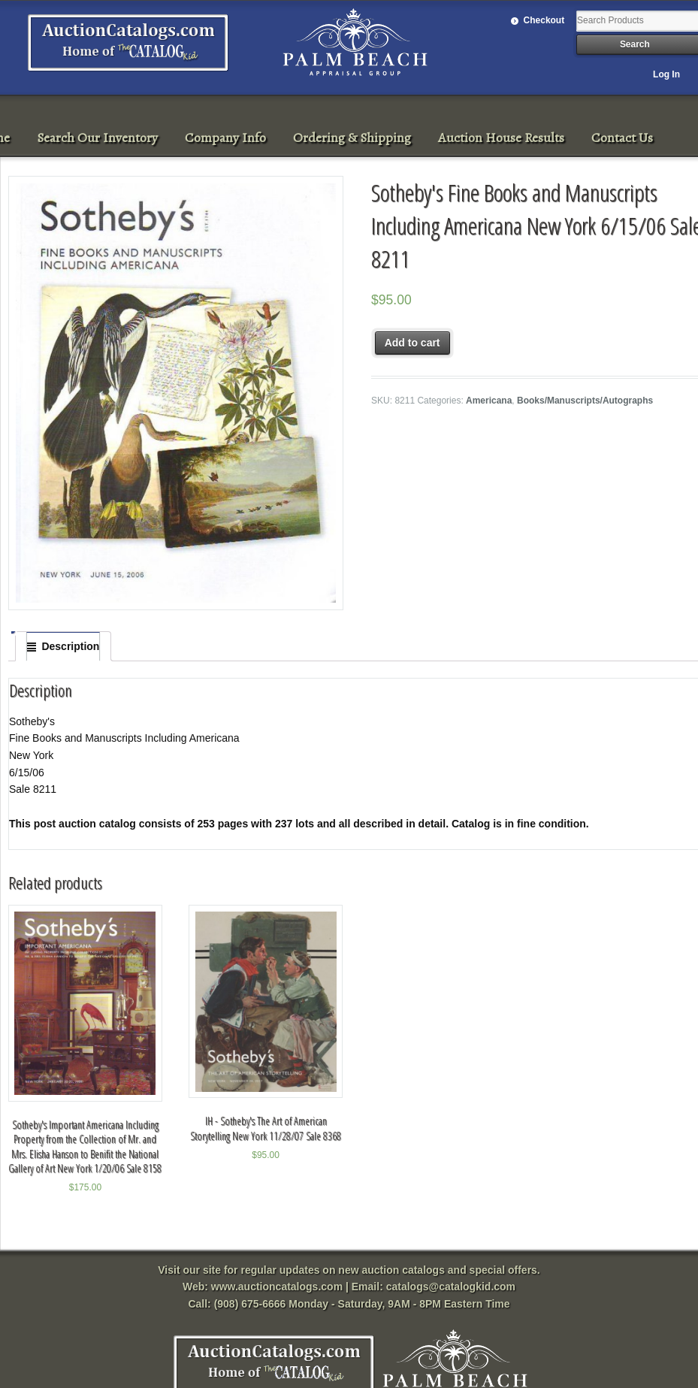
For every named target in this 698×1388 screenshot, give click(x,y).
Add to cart (412, 343)
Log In (666, 74)
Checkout (544, 20)
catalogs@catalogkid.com (450, 1287)
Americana (489, 400)
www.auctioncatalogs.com (277, 1287)
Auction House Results (501, 138)
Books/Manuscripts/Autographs (585, 400)
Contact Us (622, 138)
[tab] (63, 646)
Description (70, 646)
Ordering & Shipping (352, 138)
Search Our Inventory (97, 138)
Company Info (225, 138)
